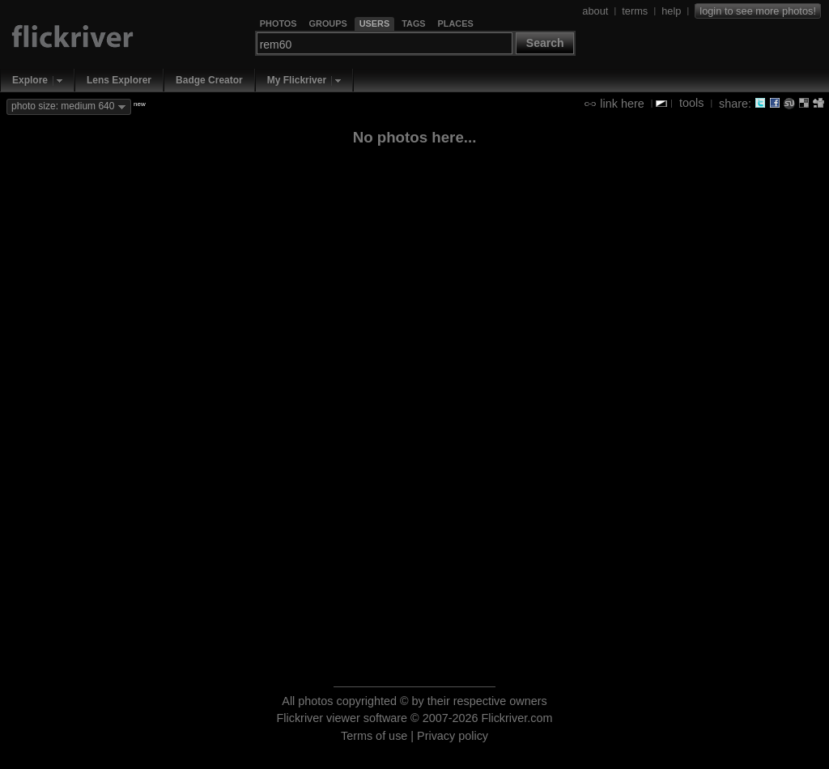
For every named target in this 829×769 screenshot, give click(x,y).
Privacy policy (452, 735)
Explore (30, 80)
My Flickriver (296, 80)
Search (545, 42)
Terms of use (374, 735)
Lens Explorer (119, 80)
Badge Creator (209, 80)
